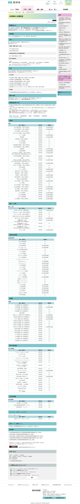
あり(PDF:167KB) (49, 188)
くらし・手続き (14, 9)
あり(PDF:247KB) (49, 229)
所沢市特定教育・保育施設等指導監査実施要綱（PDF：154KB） (21, 434)
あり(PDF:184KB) (49, 307)
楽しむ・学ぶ (53, 9)
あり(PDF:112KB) (45, 269)
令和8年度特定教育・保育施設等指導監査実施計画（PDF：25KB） (22, 439)
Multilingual (55, 2)
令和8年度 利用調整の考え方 (64, 32)
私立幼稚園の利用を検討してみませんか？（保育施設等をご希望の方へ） (65, 35)
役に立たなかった (33, 471)
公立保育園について (62, 50)
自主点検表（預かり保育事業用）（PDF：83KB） (18, 84)
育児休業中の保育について (64, 57)
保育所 (10, 115)
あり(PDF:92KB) (45, 247)
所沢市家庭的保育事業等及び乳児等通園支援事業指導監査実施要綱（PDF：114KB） (25, 432)
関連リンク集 (35, 484)
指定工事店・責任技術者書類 (64, 82)
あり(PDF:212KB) (49, 169)
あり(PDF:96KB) (45, 261)
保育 (23, 12)
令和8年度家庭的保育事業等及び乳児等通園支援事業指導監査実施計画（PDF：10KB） (26, 437)
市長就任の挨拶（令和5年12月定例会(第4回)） (64, 87)
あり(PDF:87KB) (45, 271)
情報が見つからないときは (64, 93)
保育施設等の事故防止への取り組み (65, 72)
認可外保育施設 (37, 115)
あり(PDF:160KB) (49, 135)
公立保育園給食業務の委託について (65, 55)
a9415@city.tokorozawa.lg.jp (16, 460)
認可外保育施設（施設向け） (64, 63)
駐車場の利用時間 (48, 497)
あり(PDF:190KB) (49, 152)
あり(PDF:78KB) (45, 265)
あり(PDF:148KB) (49, 148)
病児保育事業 (44, 115)
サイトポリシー (11, 484)
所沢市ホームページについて (23, 484)
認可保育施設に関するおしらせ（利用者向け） (65, 44)
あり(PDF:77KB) (45, 267)
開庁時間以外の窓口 (60, 497)
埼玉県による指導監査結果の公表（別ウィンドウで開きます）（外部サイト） (24, 426)
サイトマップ (61, 2)
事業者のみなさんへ (62, 65)
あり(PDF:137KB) (49, 210)
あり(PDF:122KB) (49, 376)
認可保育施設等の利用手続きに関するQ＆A (65, 23)
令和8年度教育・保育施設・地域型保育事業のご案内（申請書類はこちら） (65, 19)
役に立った (16, 471)
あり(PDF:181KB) (49, 127)
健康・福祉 (40, 9)
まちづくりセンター (68, 484)
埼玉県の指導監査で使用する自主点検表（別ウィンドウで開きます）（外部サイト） (26, 92)
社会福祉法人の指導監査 (40, 30)
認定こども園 (15, 115)
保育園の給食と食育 (62, 52)
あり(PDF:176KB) (49, 163)
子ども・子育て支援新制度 (13, 36)
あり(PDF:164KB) (49, 198)
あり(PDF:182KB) (49, 192)
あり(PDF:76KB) (45, 257)
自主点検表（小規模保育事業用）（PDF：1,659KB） (19, 79)
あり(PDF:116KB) (45, 288)
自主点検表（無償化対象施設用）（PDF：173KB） (19, 83)
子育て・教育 (27, 9)
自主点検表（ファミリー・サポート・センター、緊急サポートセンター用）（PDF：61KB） (27, 86)
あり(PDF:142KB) (45, 245)
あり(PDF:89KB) (45, 284)
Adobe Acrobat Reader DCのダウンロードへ (22, 447)
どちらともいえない (24, 471)
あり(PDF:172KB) (49, 180)
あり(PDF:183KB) (49, 194)
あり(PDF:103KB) (45, 255)
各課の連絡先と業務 (56, 484)
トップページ (10, 12)
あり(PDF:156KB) (49, 186)
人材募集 (60, 67)
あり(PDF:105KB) (45, 290)
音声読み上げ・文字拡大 (48, 3)
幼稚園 (30, 115)
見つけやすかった (17, 475)
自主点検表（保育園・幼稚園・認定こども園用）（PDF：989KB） (22, 77)
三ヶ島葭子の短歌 (62, 84)
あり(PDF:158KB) (49, 370)
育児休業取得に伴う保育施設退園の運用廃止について (65, 60)
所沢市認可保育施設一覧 (63, 25)
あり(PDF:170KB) (49, 129)
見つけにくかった (35, 475)
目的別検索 (68, 2)
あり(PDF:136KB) (49, 316)
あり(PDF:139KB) (49, 318)
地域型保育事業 (24, 115)
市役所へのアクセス (45, 484)
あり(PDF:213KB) (49, 171)
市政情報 (65, 9)
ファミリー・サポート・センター (15, 117)
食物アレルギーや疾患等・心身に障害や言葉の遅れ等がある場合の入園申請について (65, 40)
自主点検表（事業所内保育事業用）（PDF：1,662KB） (19, 81)
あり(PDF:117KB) (45, 292)
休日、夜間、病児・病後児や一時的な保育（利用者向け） (65, 47)
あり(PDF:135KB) (49, 218)
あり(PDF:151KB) (45, 263)
